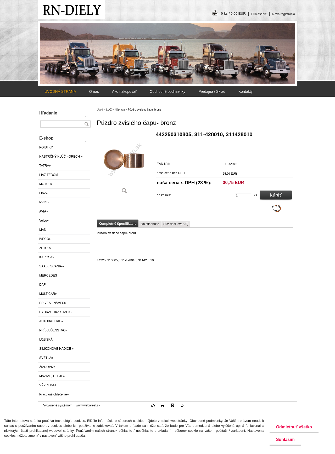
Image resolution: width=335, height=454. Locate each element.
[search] (86, 124)
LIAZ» (43, 193)
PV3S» (44, 202)
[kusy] (243, 195)
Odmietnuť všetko (294, 427)
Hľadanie (48, 113)
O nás (94, 91)
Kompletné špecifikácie (117, 224)
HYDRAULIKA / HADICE (56, 312)
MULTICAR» (48, 294)
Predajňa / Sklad (211, 91)
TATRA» (45, 166)
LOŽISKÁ (46, 339)
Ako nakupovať (124, 91)
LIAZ (108, 109)
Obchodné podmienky (167, 91)
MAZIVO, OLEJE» (52, 376)
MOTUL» (45, 184)
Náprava (120, 109)
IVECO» (45, 239)
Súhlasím (285, 439)
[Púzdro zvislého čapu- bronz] (124, 164)
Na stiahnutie (150, 224)
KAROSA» (46, 257)
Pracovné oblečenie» (54, 394)
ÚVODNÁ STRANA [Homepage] (60, 91)
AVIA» (43, 211)
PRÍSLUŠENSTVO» (53, 330)
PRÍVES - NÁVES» (52, 303)
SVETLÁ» (46, 358)
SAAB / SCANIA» (51, 266)
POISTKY (46, 147)
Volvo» (44, 220)
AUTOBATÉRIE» (51, 321)
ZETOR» (45, 248)
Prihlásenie (259, 14)
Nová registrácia (283, 14)
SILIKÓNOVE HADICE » (56, 348)
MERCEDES (48, 275)
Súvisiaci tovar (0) (175, 224)
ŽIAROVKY (47, 367)
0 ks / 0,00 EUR (233, 13)
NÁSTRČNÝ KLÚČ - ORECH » (60, 156)
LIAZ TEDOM (48, 175)
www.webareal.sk (88, 405)
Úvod (100, 109)
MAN (42, 230)
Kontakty (245, 91)
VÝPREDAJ (47, 385)
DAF (42, 284)
